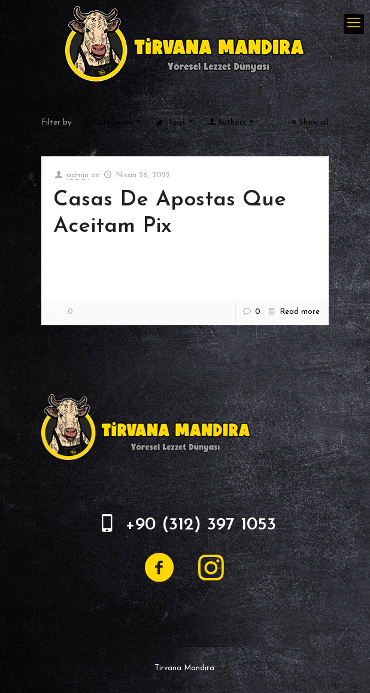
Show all (309, 122)
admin (77, 175)
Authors (232, 122)
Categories (112, 122)
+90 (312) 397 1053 (200, 525)
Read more (300, 312)
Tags (174, 122)
